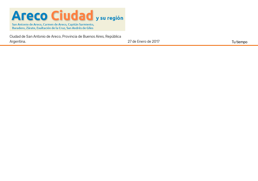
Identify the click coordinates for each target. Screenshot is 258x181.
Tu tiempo (239, 42)
